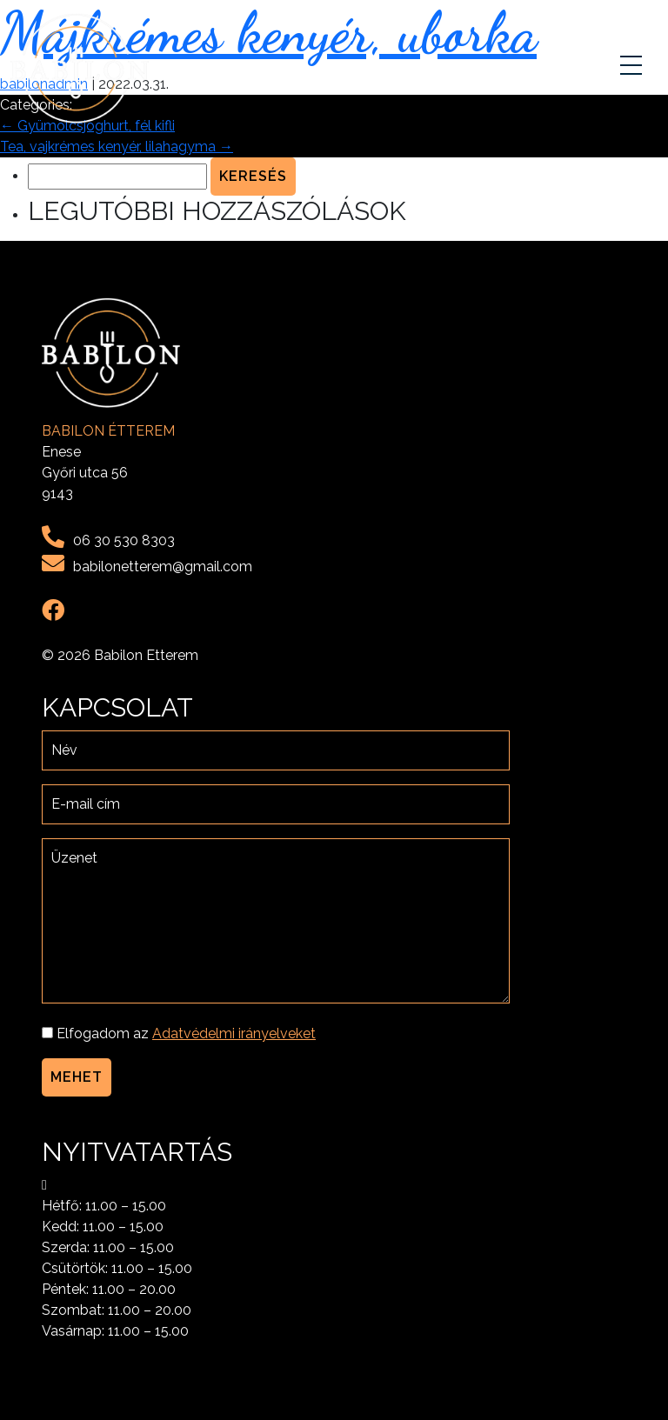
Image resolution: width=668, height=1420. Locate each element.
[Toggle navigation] (633, 68)
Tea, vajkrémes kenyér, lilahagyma (116, 146)
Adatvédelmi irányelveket (234, 1033)
